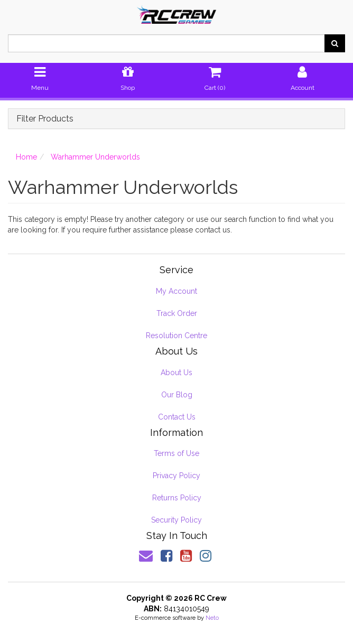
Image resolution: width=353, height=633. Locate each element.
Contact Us (177, 417)
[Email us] (146, 556)
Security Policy (176, 520)
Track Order (176, 313)
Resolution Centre (176, 335)
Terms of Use (176, 453)
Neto (212, 618)
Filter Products (44, 119)
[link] (166, 556)
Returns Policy (176, 498)
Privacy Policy (176, 475)
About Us (176, 372)
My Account (176, 291)
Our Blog (176, 394)
